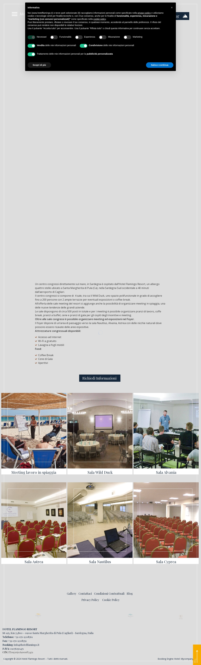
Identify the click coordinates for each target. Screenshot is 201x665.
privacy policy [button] (144, 13)
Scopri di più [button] (39, 65)
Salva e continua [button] (159, 65)
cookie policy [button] (99, 19)
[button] (171, 7)
